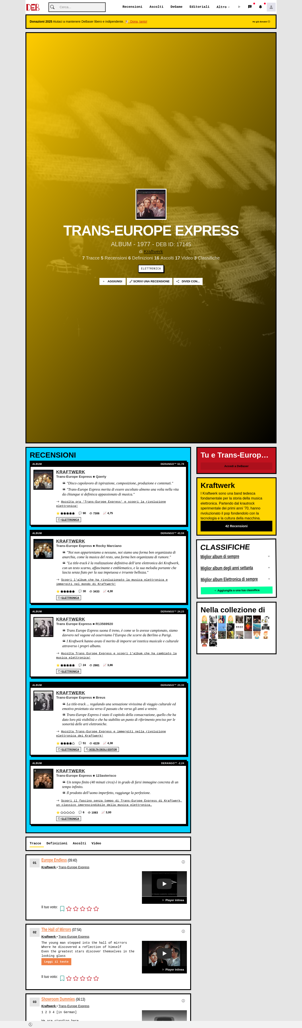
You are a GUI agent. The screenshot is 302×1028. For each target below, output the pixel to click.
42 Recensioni (236, 526)
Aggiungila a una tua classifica (236, 591)
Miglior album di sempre (219, 557)
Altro (221, 7)
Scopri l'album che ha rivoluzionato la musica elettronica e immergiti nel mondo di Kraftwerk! (112, 581)
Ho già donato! (261, 22)
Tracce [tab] (35, 842)
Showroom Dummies (58, 998)
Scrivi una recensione (150, 281)
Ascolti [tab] (79, 842)
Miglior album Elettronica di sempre (229, 579)
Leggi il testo (56, 961)
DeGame (176, 7)
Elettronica (151, 269)
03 (35, 1001)
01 (35, 862)
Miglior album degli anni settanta (227, 568)
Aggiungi (112, 281)
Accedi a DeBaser (236, 466)
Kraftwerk (153, 251)
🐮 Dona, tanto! (136, 22)
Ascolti (156, 7)
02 (35, 931)
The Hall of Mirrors (56, 928)
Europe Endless (54, 859)
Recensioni (132, 7)
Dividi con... (188, 281)
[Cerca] (77, 7)
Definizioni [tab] (57, 842)
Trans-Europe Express (73, 866)
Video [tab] (96, 842)
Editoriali (199, 7)
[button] (239, 7)
